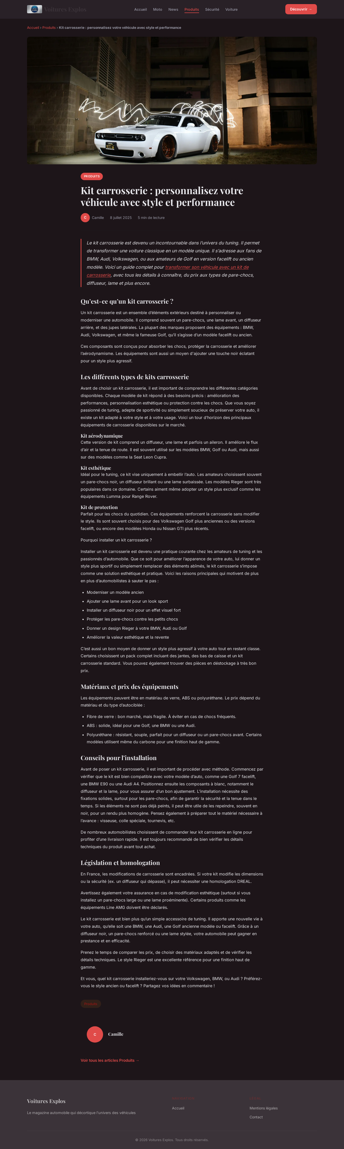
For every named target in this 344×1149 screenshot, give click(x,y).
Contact (256, 1117)
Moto (157, 9)
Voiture (231, 9)
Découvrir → (301, 9)
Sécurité (212, 9)
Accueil (140, 9)
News (173, 9)
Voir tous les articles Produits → (110, 1060)
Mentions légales (264, 1108)
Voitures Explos (57, 9)
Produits (192, 9)
